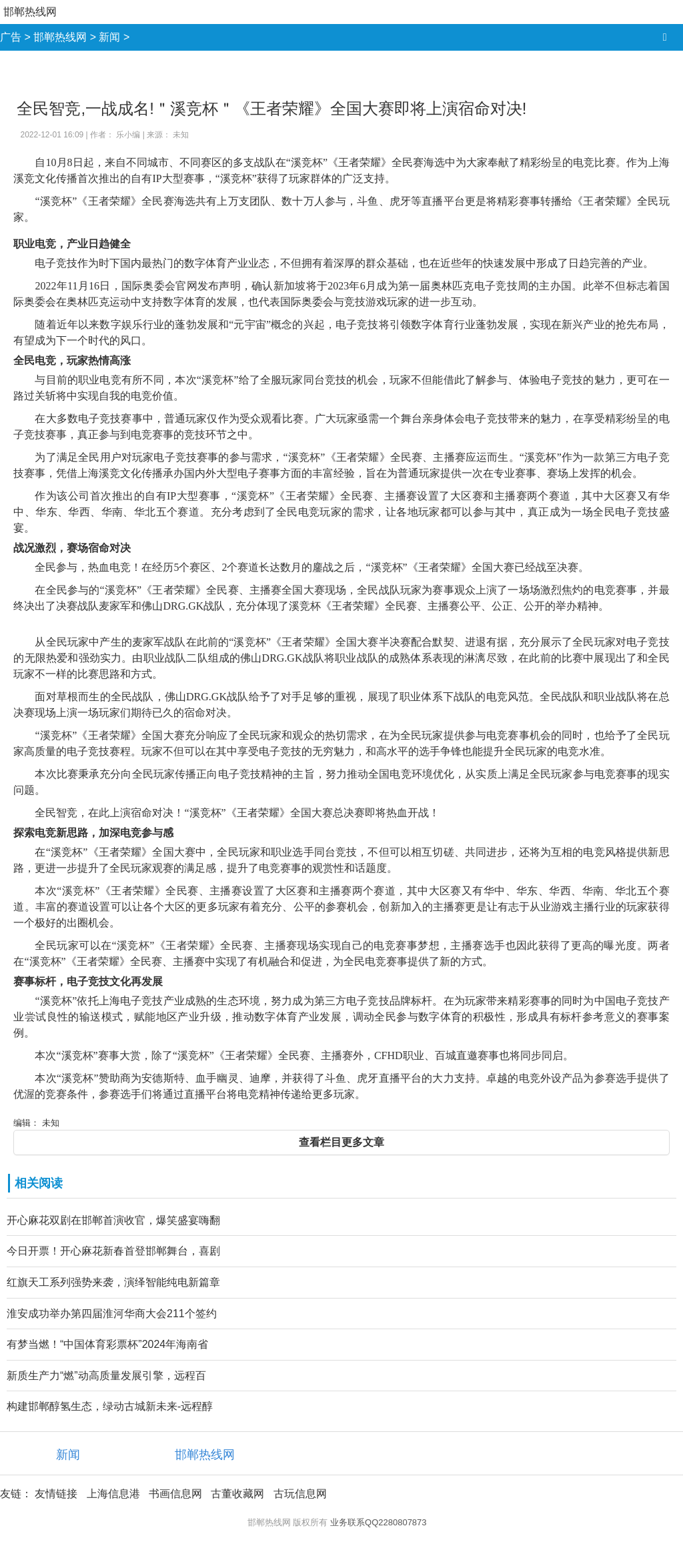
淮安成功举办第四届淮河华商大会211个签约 (112, 1313)
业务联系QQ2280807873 (378, 1522)
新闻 (109, 37)
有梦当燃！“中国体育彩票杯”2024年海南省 (107, 1344)
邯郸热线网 (30, 11)
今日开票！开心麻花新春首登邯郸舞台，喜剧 (113, 1251)
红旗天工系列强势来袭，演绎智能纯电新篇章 (113, 1282)
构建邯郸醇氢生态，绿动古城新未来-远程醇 (110, 1406)
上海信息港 (113, 1493)
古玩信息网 (300, 1493)
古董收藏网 (237, 1493)
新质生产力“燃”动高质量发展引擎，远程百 (106, 1375)
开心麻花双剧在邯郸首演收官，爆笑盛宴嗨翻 (113, 1220)
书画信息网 (175, 1493)
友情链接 (56, 1493)
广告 (10, 37)
